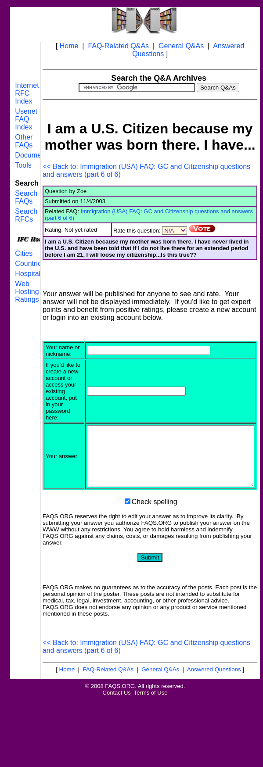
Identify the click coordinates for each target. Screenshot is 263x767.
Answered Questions (214, 714)
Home (69, 46)
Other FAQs (23, 141)
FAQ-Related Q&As (118, 46)
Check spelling (154, 546)
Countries (30, 263)
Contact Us (117, 737)
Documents (32, 155)
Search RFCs (26, 215)
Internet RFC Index (27, 93)
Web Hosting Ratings (27, 291)
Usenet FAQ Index (26, 119)
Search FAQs (26, 197)
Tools (23, 165)
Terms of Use (151, 737)
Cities (23, 253)
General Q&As (181, 46)
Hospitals (29, 273)
